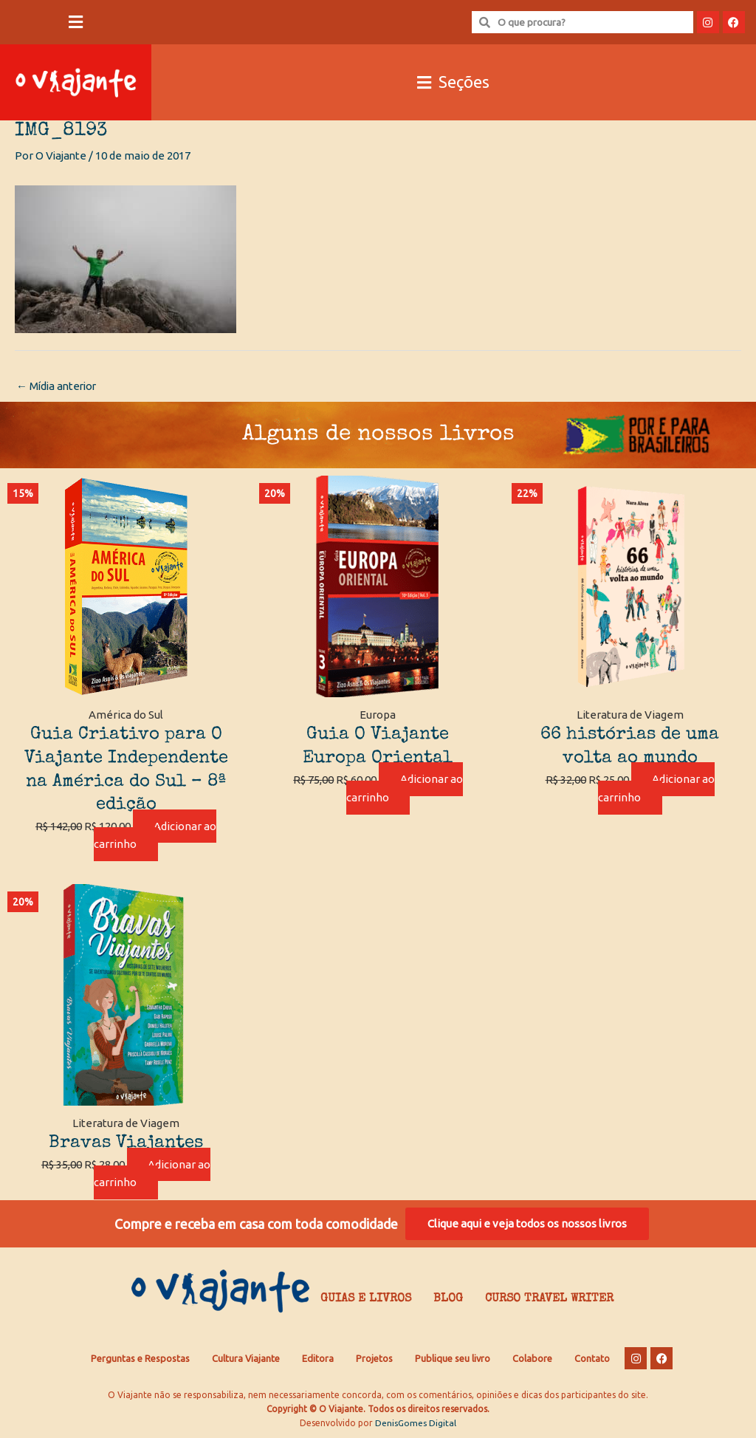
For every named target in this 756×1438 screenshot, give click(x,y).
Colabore (532, 1358)
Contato (592, 1358)
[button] (75, 22)
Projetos (374, 1358)
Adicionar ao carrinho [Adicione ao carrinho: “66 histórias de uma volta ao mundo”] (656, 788)
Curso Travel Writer (549, 1300)
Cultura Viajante (246, 1358)
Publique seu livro (452, 1358)
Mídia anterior (58, 386)
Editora (318, 1358)
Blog (448, 1300)
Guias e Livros (365, 1300)
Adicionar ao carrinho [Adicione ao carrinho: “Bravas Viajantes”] (153, 1173)
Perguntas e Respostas (140, 1358)
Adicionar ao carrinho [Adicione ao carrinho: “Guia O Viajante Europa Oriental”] (405, 788)
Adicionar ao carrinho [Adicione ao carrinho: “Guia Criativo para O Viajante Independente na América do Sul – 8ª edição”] (156, 835)
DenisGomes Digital (415, 1423)
